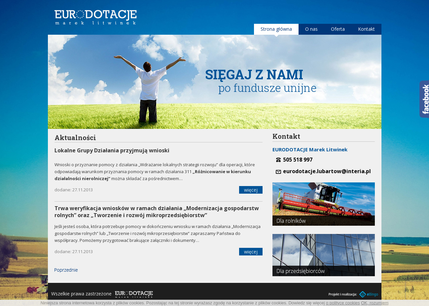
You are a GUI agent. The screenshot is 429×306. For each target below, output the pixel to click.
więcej (251, 190)
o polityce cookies (343, 302)
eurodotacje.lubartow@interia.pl (327, 171)
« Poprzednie (66, 270)
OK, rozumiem (374, 302)
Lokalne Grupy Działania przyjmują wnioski (111, 150)
